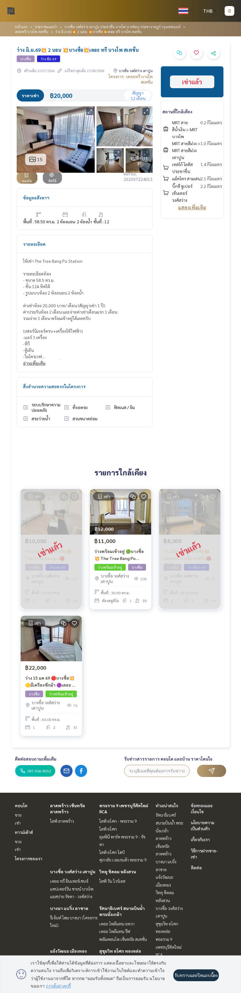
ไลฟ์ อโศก (108, 828)
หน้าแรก (21, 26)
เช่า (18, 822)
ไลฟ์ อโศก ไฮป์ (112, 852)
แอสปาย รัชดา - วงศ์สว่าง (71, 896)
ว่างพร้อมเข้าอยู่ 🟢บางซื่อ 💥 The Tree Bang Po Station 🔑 (119, 554)
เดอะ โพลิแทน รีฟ (114, 931)
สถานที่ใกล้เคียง (177, 111)
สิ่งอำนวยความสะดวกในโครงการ (54, 386)
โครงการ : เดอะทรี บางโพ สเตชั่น (131, 79)
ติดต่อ (196, 867)
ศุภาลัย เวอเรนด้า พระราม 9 (123, 859)
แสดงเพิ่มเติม (192, 207)
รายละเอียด (34, 244)
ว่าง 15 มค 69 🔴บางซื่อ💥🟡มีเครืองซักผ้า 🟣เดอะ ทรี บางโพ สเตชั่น (51, 681)
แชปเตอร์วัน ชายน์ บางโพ (71, 888)
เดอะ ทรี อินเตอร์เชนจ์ (69, 881)
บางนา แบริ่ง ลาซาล (69, 908)
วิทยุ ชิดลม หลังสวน (117, 871)
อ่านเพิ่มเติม (34, 363)
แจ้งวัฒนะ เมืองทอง (68, 951)
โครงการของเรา (28, 858)
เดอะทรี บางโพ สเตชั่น (31, 31)
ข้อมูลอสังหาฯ (36, 197)
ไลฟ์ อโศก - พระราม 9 (118, 821)
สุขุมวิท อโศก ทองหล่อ (120, 951)
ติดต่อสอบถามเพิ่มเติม (35, 758)
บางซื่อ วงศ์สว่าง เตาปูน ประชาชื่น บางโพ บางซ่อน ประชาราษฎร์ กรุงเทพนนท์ (122, 26)
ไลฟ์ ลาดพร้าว (62, 821)
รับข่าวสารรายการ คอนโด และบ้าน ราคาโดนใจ (168, 758)
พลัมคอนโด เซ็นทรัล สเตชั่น (123, 939)
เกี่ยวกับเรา (200, 839)
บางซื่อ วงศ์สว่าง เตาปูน (72, 871)
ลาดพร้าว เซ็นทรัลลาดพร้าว (163, 845)
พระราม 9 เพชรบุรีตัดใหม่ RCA (169, 946)
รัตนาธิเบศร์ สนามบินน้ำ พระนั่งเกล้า (169, 822)
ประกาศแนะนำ (46, 26)
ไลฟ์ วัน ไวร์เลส (112, 881)
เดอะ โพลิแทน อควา (116, 923)
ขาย (18, 815)
